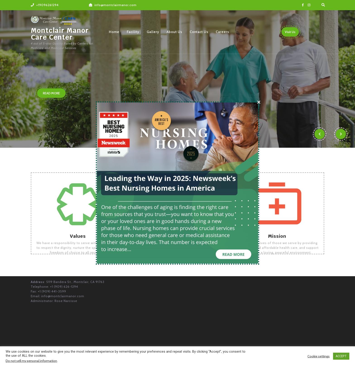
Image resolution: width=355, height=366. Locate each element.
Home (114, 32)
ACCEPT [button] (341, 356)
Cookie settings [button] (318, 356)
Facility (133, 32)
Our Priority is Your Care (91, 62)
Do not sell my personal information (31, 361)
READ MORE (54, 94)
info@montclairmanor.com (115, 5)
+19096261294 (47, 5)
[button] (319, 134)
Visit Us (292, 33)
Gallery (153, 32)
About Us (174, 32)
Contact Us (199, 32)
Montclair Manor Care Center (60, 34)
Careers (222, 32)
